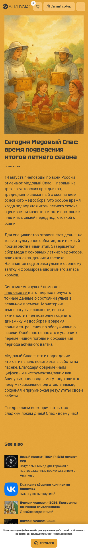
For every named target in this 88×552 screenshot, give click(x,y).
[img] (16, 6)
